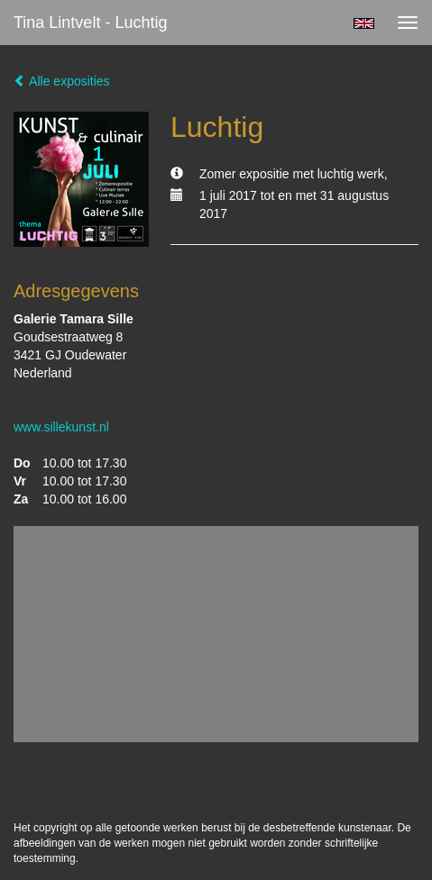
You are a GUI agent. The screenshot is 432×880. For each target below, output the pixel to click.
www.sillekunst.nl (61, 427)
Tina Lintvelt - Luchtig (90, 23)
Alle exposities (62, 81)
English (364, 23)
